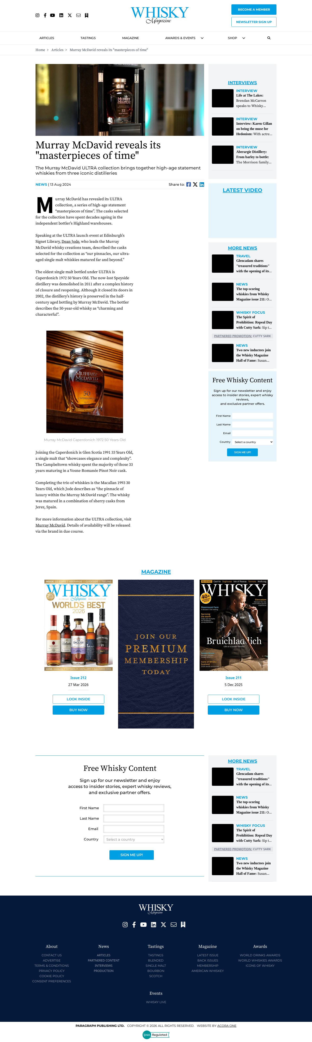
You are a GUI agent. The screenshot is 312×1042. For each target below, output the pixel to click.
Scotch (155, 976)
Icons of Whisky (260, 966)
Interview (246, 91)
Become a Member (254, 9)
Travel (243, 256)
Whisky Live (156, 1002)
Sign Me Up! (242, 452)
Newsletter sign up (254, 22)
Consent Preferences (51, 981)
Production (104, 971)
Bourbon (155, 971)
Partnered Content (103, 960)
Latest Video (242, 190)
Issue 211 (234, 677)
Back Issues (207, 960)
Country (225, 441)
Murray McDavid (50, 525)
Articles (46, 38)
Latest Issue (207, 955)
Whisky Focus (250, 312)
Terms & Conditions (51, 966)
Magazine (130, 38)
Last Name (223, 424)
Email (227, 433)
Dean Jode (70, 241)
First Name (223, 415)
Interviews (103, 965)
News (42, 184)
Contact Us (52, 955)
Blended (156, 960)
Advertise (51, 960)
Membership (207, 966)
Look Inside (78, 699)
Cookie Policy (51, 976)
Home (40, 50)
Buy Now (78, 710)
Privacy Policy (52, 971)
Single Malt (156, 966)
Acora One (226, 1026)
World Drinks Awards (260, 955)
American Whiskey (208, 971)
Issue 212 (78, 677)
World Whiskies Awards (260, 960)
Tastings (88, 38)
